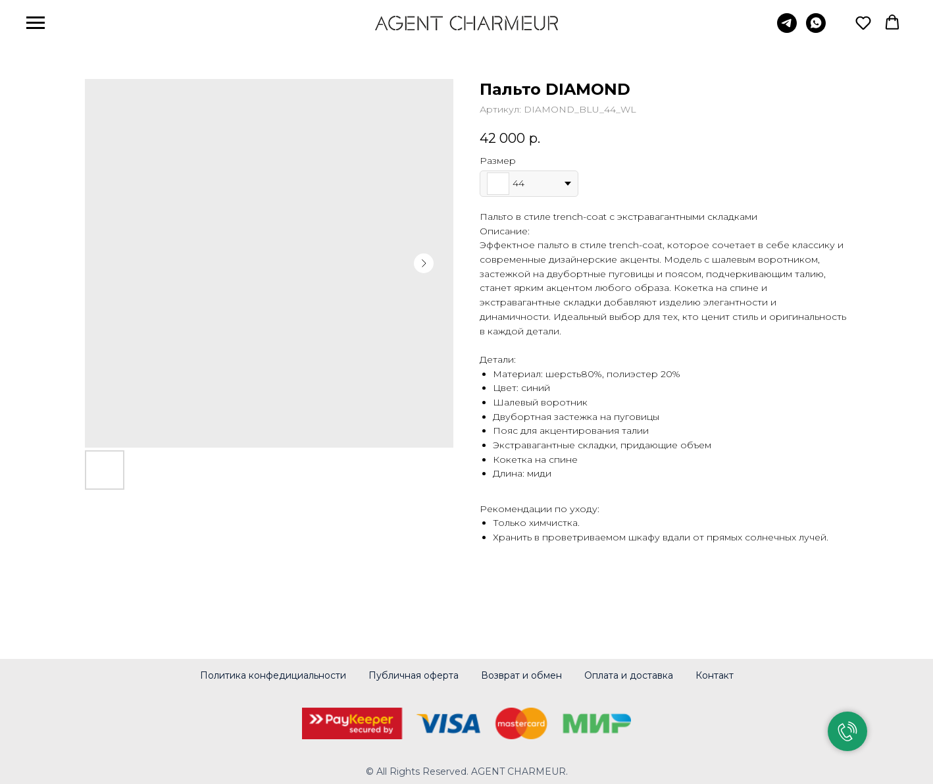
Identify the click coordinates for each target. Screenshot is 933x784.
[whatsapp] (816, 29)
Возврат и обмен (521, 675)
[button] (863, 22)
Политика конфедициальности (273, 675)
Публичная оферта (413, 675)
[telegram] (787, 29)
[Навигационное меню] (35, 23)
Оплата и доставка (628, 675)
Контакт (714, 675)
